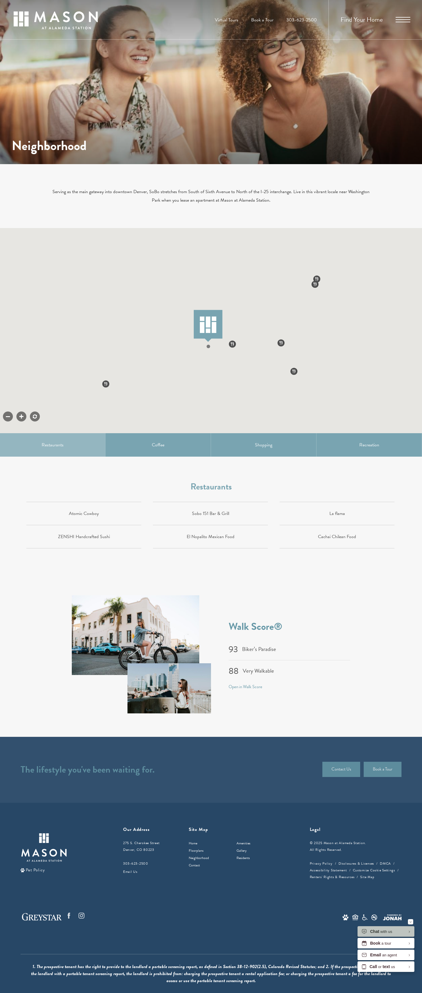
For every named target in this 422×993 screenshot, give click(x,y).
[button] (210, 352)
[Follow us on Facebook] (69, 915)
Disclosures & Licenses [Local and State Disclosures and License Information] (356, 863)
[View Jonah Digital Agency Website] (392, 916)
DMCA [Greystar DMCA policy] (385, 863)
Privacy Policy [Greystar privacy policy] (321, 863)
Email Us (130, 871)
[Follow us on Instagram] (81, 915)
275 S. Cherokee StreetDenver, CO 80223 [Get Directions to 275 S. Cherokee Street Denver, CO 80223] (141, 846)
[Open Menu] (403, 19)
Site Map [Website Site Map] (367, 877)
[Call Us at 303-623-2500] (301, 19)
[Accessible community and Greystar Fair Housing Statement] (364, 916)
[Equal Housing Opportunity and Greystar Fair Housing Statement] (355, 916)
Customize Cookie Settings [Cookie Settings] (374, 870)
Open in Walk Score (245, 686)
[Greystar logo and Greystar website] (42, 916)
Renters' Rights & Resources (332, 877)
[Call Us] (141, 863)
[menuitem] (208, 843)
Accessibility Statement (328, 870)
